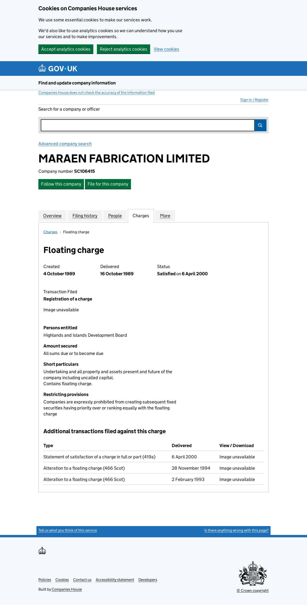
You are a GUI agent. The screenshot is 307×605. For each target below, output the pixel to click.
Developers (147, 579)
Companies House (67, 589)
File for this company (108, 184)
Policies (44, 579)
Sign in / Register (254, 99)
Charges (50, 232)
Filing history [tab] (84, 215)
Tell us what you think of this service (67, 530)
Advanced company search (65, 143)
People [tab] (115, 215)
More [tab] (165, 215)
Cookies (62, 579)
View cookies (166, 49)
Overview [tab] (52, 215)
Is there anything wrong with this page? (236, 530)
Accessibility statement (115, 579)
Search (260, 125)
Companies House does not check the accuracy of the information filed (96, 92)
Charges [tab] (141, 215)
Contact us (82, 579)
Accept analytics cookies (65, 49)
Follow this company (61, 184)
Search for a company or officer (69, 109)
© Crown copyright (253, 590)
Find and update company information (77, 83)
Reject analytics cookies (123, 49)
